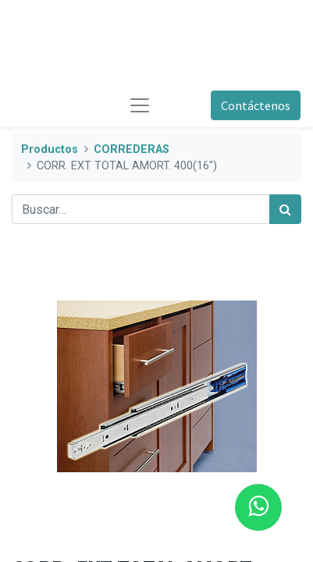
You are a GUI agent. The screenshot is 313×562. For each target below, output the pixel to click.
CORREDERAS (131, 149)
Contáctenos (255, 105)
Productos (49, 149)
